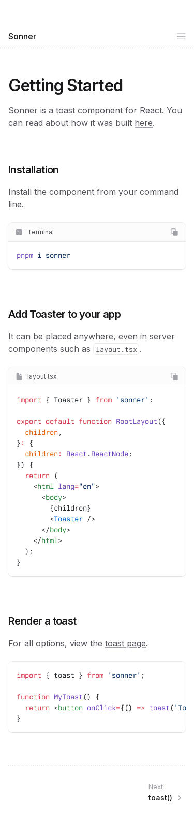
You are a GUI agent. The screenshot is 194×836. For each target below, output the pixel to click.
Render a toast (42, 621)
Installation (33, 169)
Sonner (22, 36)
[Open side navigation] (181, 36)
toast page (125, 643)
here (144, 123)
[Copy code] (174, 232)
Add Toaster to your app (64, 314)
